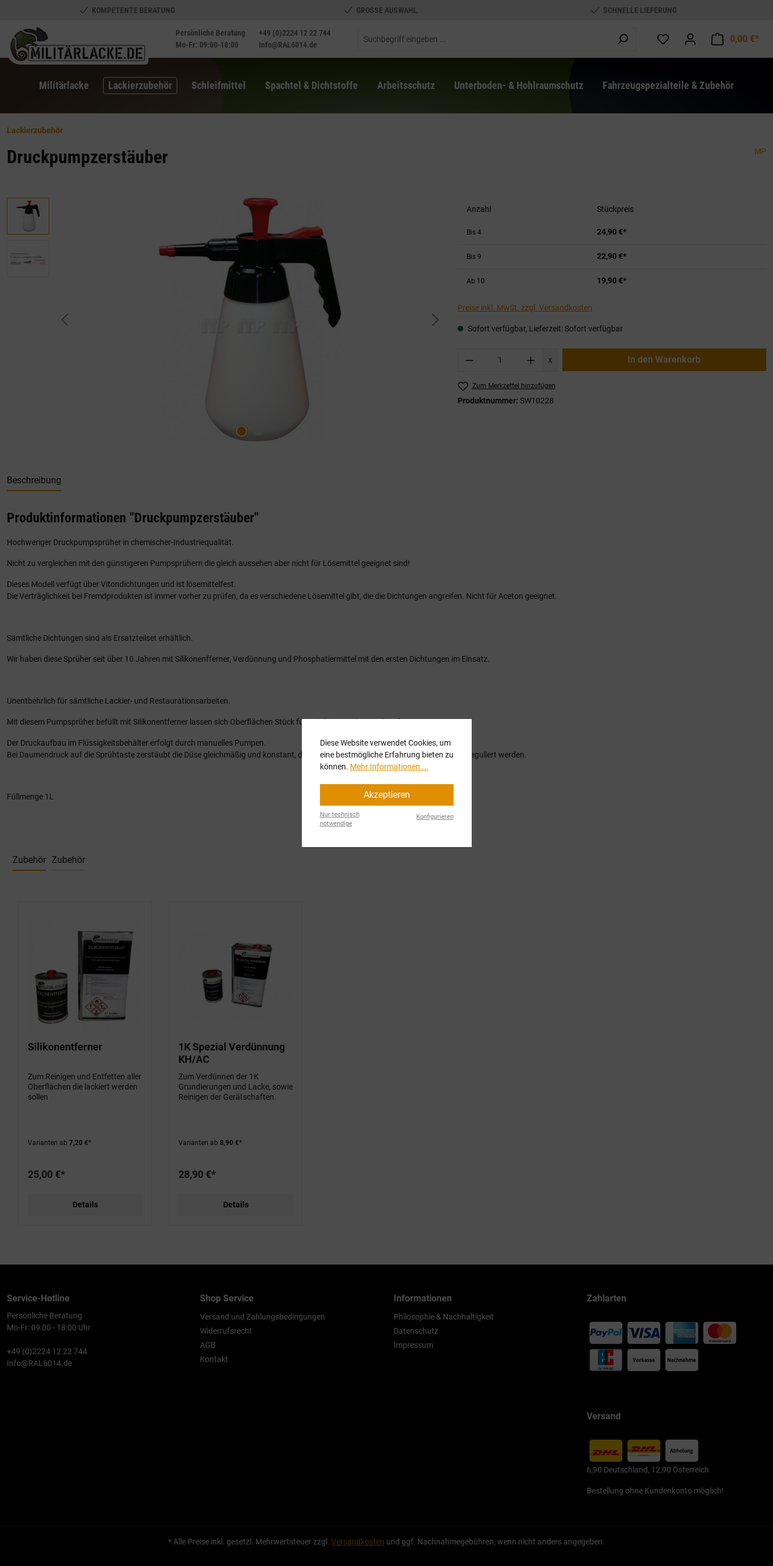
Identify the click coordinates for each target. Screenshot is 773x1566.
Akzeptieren (387, 794)
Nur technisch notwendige (340, 819)
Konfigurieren (435, 816)
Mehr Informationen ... (389, 766)
